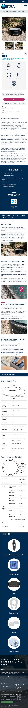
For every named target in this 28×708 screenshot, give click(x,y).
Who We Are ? (4, 683)
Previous (3, 46)
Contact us (3, 689)
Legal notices (4, 691)
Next (25, 46)
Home (3, 11)
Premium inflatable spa (13, 11)
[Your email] (13, 677)
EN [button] (23, 1)
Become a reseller (5, 686)
